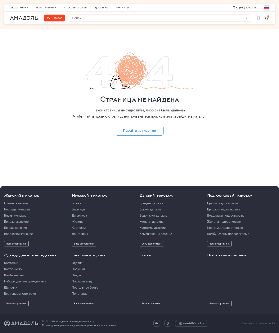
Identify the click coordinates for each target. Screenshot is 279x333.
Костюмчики (13, 269)
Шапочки (10, 287)
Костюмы (79, 228)
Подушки (78, 269)
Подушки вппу (82, 281)
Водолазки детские (153, 215)
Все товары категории (20, 293)
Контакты (122, 7)
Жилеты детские (152, 221)
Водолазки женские (18, 234)
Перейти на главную (139, 130)
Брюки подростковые (222, 203)
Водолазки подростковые (225, 215)
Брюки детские (150, 209)
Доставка (101, 7)
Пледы (77, 275)
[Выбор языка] (266, 8)
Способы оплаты (75, 7)
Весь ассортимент (16, 243)
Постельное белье (85, 287)
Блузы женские (15, 215)
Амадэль (24, 18)
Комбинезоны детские (156, 234)
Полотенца (80, 293)
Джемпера (79, 215)
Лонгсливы (80, 234)
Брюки (76, 203)
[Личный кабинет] (258, 18)
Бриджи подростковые (223, 209)
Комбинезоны (14, 275)
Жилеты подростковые (224, 221)
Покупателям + (46, 7)
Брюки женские (15, 228)
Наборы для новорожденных (25, 281)
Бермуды (78, 209)
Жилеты (78, 221)
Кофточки (11, 263)
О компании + (19, 7)
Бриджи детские (151, 203)
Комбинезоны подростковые (228, 234)
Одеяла (77, 263)
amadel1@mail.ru (191, 323)
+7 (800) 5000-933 (244, 7)
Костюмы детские (153, 228)
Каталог (54, 18)
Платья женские (16, 203)
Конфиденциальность (82, 321)
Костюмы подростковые (225, 228)
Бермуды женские (17, 209)
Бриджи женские (16, 221)
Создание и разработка (258, 323)
